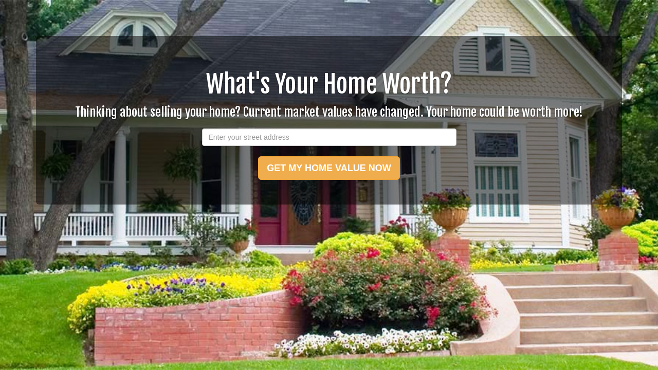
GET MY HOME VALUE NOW (329, 168)
